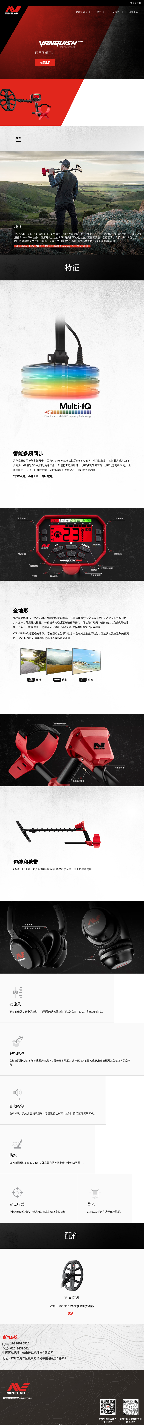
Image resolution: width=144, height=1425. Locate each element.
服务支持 (116, 12)
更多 (71, 1313)
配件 (100, 12)
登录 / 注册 (135, 3)
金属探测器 (83, 12)
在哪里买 (135, 12)
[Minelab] (13, 10)
